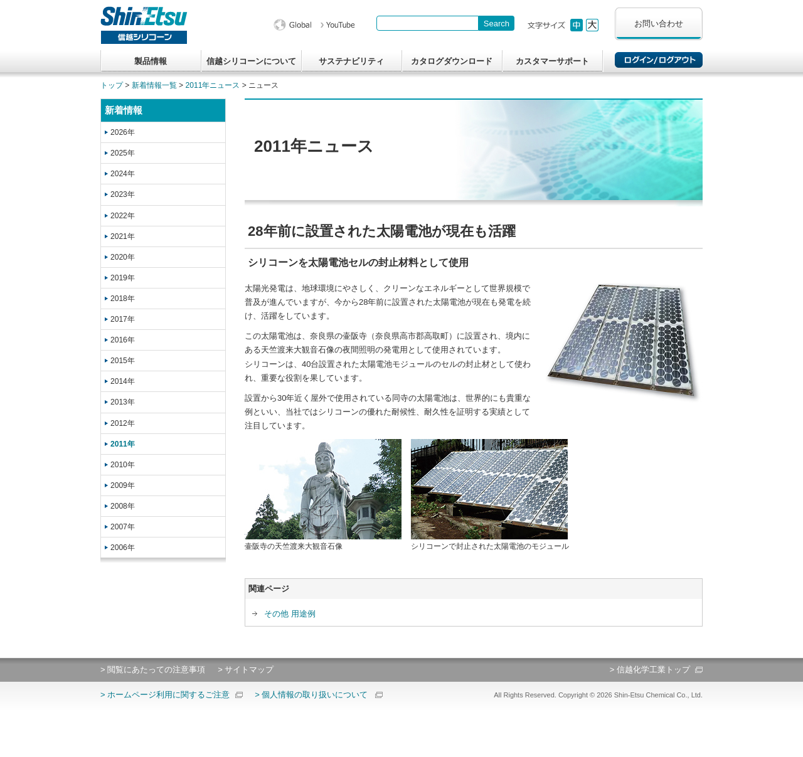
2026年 (122, 132)
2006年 (122, 547)
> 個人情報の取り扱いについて (311, 694)
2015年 (122, 360)
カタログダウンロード (451, 61)
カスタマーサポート (552, 61)
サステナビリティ (351, 61)
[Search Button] (496, 23)
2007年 (122, 526)
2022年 (122, 215)
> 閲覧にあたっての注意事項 (152, 669)
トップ (111, 85)
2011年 (122, 444)
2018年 (122, 298)
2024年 (122, 173)
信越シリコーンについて (251, 61)
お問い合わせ (658, 23)
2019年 (122, 277)
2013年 (122, 402)
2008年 (122, 506)
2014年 (122, 381)
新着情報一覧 (154, 85)
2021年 (122, 236)
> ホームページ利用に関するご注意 (165, 694)
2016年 (122, 340)
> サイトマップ (246, 669)
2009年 (122, 485)
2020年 (122, 257)
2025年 (122, 153)
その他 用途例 (290, 613)
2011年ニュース (213, 85)
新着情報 (123, 110)
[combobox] (427, 23)
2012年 (122, 423)
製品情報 (150, 61)
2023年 (122, 194)
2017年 (122, 319)
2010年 (122, 464)
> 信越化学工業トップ (650, 669)
